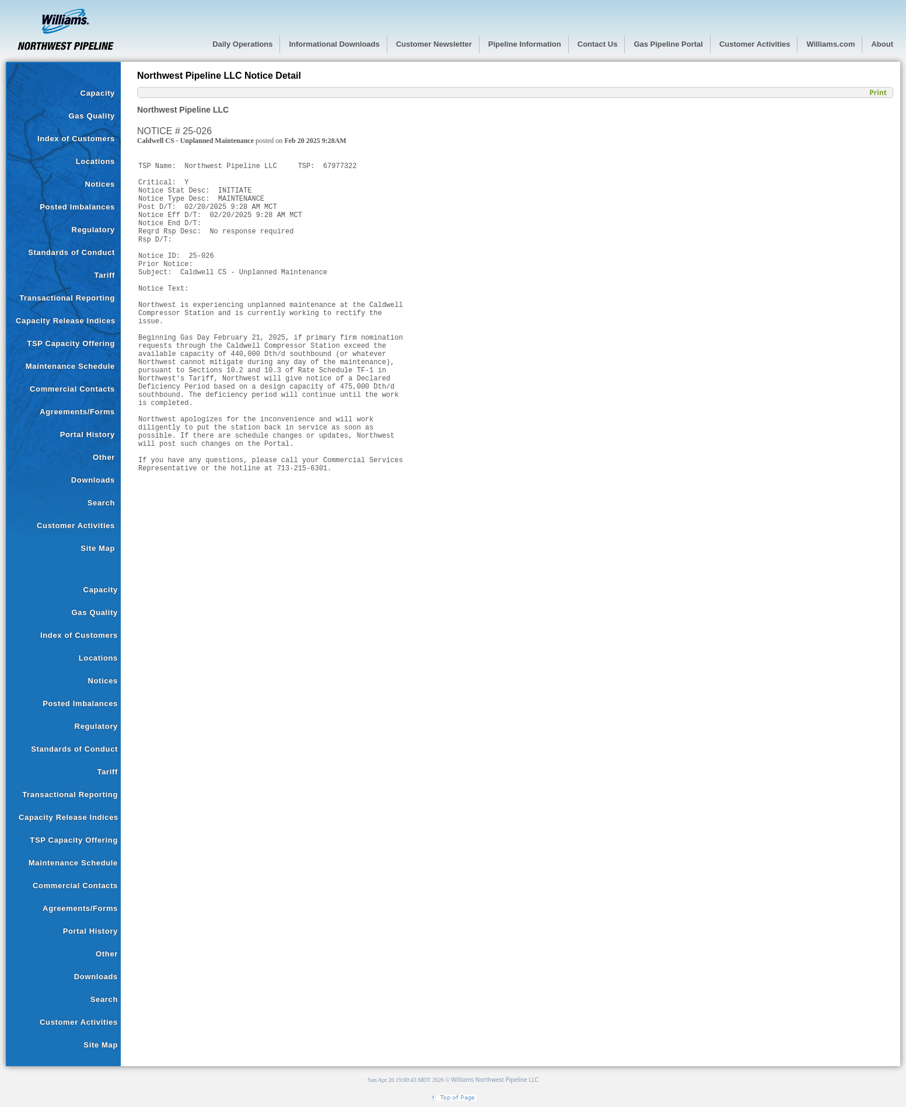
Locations (95, 161)
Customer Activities (76, 525)
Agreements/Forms (77, 411)
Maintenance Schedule (70, 366)
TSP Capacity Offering (71, 343)
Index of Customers (76, 138)
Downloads (93, 480)
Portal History (87, 434)
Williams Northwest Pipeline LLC (494, 1079)
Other (104, 457)
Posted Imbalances (77, 206)
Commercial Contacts (72, 389)
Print (878, 92)
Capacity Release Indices (66, 320)
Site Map (98, 548)
